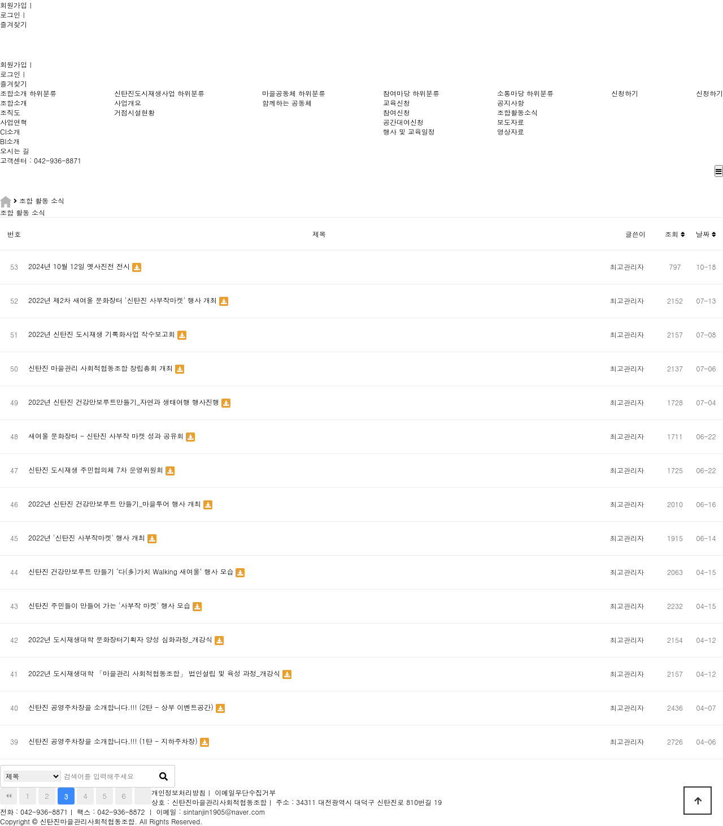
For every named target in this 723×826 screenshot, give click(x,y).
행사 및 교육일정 (409, 131)
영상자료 (510, 131)
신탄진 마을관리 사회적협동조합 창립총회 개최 (101, 368)
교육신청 (396, 102)
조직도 (10, 112)
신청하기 (624, 93)
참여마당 (396, 93)
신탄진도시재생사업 (144, 93)
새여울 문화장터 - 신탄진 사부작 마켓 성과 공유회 (107, 435)
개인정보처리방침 (178, 792)
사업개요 (127, 102)
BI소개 (10, 141)
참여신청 (396, 112)
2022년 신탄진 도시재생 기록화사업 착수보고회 (102, 334)
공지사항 (510, 102)
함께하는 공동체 (287, 102)
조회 (675, 234)
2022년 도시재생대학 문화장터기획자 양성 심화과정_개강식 (121, 639)
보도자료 (510, 122)
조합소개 (13, 93)
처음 (8, 796)
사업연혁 (13, 122)
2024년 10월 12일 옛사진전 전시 (80, 266)
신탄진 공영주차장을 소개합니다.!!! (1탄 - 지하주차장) (114, 741)
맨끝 (142, 796)
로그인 (10, 14)
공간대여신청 (403, 122)
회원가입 (13, 5)
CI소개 (10, 131)
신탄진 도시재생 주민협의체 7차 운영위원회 (96, 469)
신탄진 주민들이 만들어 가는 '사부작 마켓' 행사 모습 (110, 605)
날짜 (706, 234)
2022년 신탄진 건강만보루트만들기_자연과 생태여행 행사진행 (124, 401)
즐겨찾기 (13, 24)
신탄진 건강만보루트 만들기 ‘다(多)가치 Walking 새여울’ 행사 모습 (132, 571)
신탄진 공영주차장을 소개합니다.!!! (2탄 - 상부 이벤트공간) (122, 707)
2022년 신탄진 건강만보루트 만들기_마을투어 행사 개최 (115, 503)
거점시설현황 (134, 112)
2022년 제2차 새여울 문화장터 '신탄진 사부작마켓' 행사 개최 (123, 300)
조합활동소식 (517, 112)
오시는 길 (14, 150)
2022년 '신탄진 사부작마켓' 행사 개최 (87, 537)
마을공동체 (279, 93)
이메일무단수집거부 (245, 792)
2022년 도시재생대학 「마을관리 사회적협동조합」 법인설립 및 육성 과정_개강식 (155, 673)
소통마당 (510, 93)
